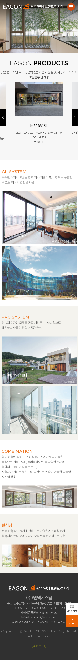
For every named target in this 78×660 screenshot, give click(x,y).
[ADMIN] (39, 646)
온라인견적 (72, 609)
